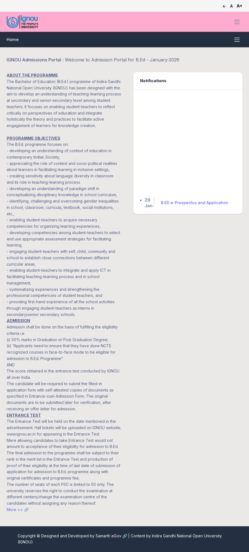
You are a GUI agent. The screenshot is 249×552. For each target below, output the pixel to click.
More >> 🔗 (18, 509)
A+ (239, 6)
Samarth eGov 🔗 (112, 535)
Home (13, 39)
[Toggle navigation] (237, 22)
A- (224, 6)
